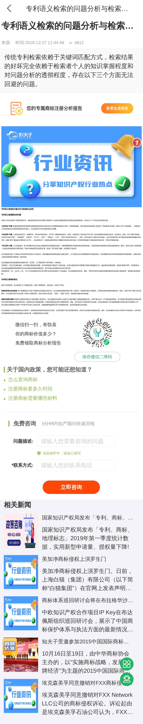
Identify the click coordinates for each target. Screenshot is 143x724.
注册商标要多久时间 (28, 388)
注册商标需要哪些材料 (30, 398)
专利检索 (7, 220)
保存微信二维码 (97, 356)
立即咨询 (71, 487)
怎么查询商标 (21, 379)
